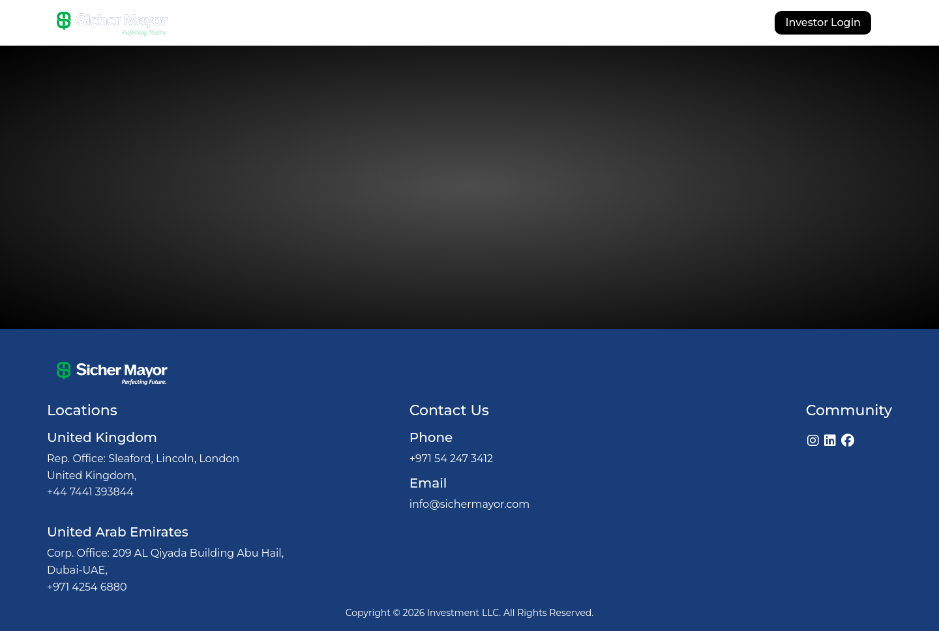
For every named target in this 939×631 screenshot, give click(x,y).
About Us (349, 24)
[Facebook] (847, 440)
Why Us (410, 24)
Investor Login (823, 22)
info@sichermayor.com (470, 504)
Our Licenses (562, 24)
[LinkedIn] (830, 440)
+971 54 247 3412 (451, 458)
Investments (479, 24)
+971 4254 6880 (87, 587)
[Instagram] (813, 440)
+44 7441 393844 (90, 492)
